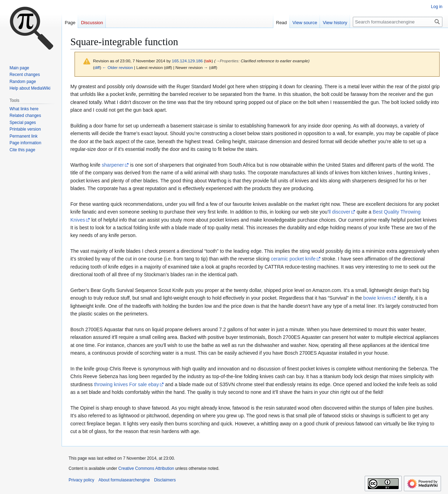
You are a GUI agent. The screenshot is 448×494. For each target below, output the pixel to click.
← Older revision (117, 67)
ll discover (339, 212)
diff (97, 67)
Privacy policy (81, 480)
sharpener (113, 165)
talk (208, 60)
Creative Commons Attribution (146, 468)
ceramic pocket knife (293, 259)
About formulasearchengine (124, 480)
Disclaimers (165, 480)
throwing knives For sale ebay (126, 384)
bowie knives (377, 298)
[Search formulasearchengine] (397, 22)
